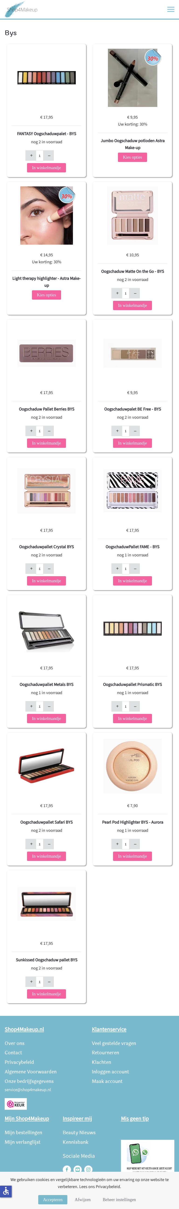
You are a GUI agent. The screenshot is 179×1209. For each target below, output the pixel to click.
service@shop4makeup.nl (28, 1090)
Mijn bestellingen (23, 1132)
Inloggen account (110, 1071)
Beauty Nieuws (79, 1132)
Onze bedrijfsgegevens (29, 1081)
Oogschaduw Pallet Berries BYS (46, 409)
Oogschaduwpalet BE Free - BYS (132, 409)
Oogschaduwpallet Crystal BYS (46, 547)
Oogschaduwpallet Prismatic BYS (132, 685)
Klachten (101, 1062)
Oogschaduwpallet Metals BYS (46, 685)
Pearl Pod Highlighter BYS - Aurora (132, 822)
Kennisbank (75, 1142)
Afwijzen (82, 1199)
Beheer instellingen (119, 1199)
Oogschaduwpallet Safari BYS (46, 822)
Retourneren (105, 1052)
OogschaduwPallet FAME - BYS (132, 547)
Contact (13, 1052)
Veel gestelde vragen (114, 1043)
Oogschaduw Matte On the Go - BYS (132, 271)
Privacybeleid (19, 1062)
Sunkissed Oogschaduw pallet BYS (46, 960)
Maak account (107, 1081)
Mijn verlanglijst (23, 1142)
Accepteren (53, 1199)
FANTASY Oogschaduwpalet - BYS (46, 134)
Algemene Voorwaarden (31, 1071)
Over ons (14, 1043)
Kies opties (132, 157)
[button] (170, 9)
